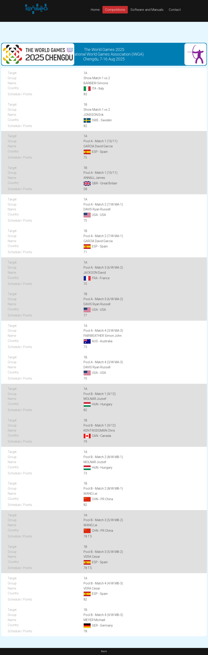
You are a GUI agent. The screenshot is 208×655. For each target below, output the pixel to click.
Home (95, 10)
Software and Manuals (146, 10)
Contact (175, 10)
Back (104, 651)
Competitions (115, 10)
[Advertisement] (104, 32)
